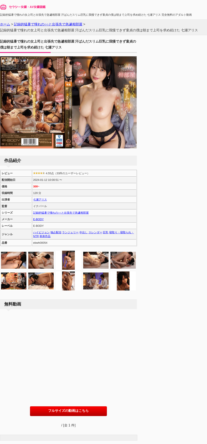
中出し (83, 232)
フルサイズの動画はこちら (68, 410)
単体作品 (44, 236)
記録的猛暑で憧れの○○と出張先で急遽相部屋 (61, 212)
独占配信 (55, 232)
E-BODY (38, 219)
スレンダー (95, 232)
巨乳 (105, 232)
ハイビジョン (41, 232)
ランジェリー (70, 232)
